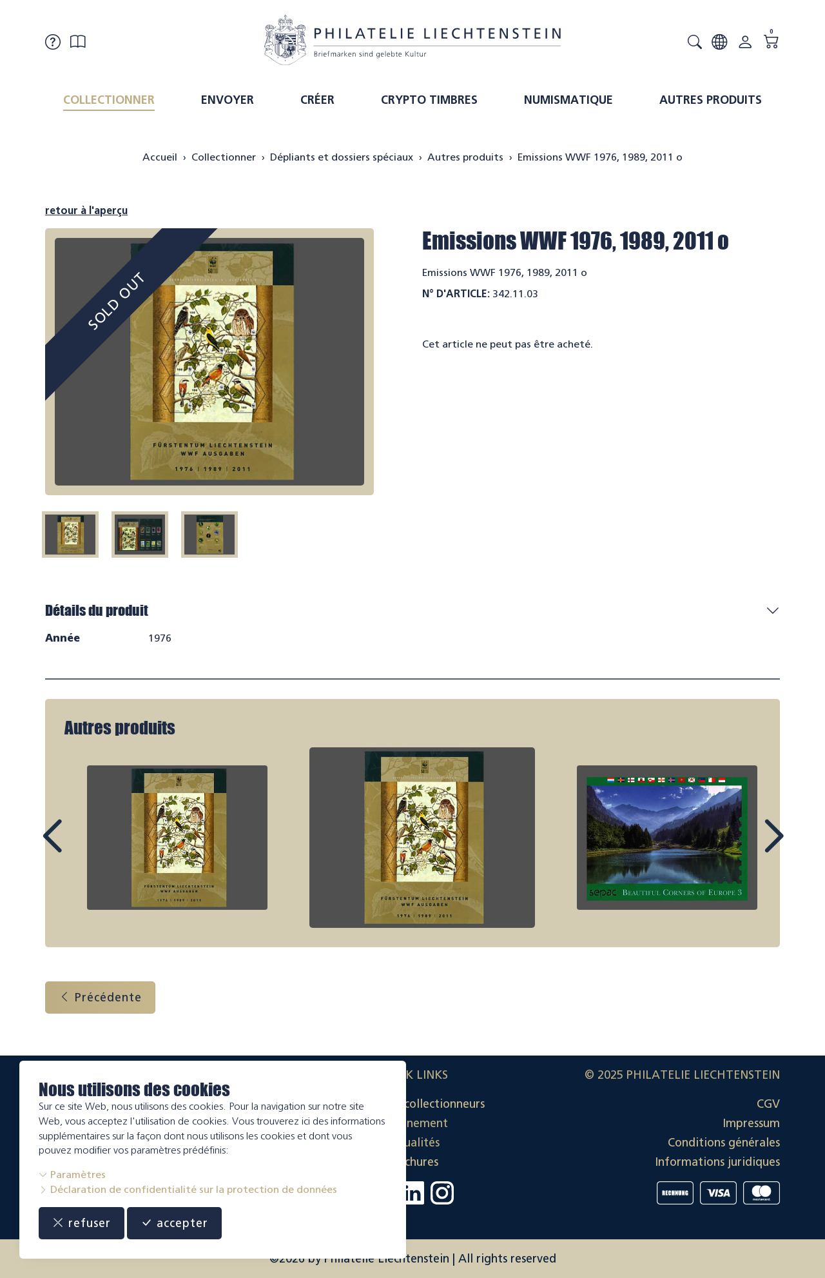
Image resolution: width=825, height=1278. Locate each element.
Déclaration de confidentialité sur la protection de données (188, 1189)
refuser (81, 1223)
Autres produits (710, 100)
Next (743, 848)
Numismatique (568, 100)
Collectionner (109, 100)
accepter (174, 1223)
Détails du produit (96, 610)
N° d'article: (456, 294)
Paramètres (72, 1174)
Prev (81, 848)
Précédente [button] (100, 997)
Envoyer (227, 100)
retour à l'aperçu (86, 210)
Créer (317, 100)
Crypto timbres (429, 100)
